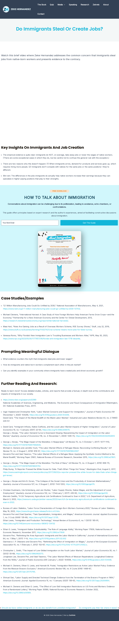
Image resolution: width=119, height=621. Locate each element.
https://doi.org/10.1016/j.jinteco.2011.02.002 (47, 538)
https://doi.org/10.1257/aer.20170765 (19, 572)
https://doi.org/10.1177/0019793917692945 (22, 445)
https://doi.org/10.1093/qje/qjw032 (93, 493)
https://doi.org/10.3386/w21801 (101, 457)
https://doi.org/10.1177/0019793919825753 (21, 466)
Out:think (72, 615)
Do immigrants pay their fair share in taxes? (98, 608)
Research (85, 4)
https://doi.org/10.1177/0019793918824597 (60, 451)
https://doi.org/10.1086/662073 (29, 553)
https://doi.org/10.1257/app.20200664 (92, 580)
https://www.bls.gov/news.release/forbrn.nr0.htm (38, 511)
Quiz (52, 4)
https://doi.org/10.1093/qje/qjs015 (80, 484)
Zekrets (96, 4)
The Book (41, 4)
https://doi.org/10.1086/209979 (55, 430)
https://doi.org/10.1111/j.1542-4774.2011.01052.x (66, 545)
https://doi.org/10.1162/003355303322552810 (95, 436)
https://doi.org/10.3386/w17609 (50, 532)
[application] (64, 4)
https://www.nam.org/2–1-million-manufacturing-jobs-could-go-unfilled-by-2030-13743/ (41, 309)
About (106, 4)
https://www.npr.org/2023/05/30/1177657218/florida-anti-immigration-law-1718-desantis (41, 338)
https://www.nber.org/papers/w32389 (19, 400)
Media (61, 4)
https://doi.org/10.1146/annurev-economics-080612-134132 (29, 523)
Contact (40, 14)
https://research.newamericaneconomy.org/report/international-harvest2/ (35, 321)
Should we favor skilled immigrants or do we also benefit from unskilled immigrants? (39, 608)
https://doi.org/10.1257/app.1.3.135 (43, 517)
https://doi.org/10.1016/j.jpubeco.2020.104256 (49, 415)
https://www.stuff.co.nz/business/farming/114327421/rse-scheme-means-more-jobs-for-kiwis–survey (47, 330)
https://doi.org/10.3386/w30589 (17, 592)
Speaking (73, 4)
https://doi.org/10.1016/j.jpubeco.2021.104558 (91, 560)
